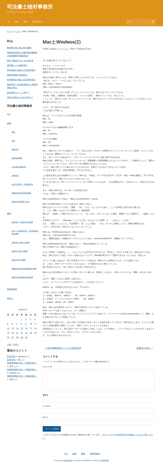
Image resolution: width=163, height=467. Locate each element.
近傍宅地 (11, 356)
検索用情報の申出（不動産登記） (22, 363)
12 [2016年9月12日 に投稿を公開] (8, 328)
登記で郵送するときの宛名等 (20, 60)
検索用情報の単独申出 (17, 75)
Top (8, 22)
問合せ (10, 298)
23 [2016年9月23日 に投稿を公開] (26, 333)
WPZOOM (105, 460)
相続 (13, 132)
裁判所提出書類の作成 (20, 202)
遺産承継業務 (17, 158)
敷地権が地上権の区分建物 (19, 48)
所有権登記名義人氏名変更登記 (21, 70)
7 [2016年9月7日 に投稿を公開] (16, 324)
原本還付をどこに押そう (18, 92)
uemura (53, 49)
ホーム (9, 31)
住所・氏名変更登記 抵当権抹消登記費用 (25, 232)
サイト (45, 417)
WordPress (68, 460)
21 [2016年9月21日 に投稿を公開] (17, 333)
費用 (25, 22)
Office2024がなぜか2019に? (20, 97)
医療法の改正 (145, 348)
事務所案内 (37, 22)
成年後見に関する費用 (20, 243)
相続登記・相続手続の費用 (22, 222)
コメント (47, 367)
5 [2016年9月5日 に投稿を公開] (7, 324)
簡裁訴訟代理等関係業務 (21, 193)
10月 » (16, 344)
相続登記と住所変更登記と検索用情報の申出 (22, 86)
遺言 (13, 141)
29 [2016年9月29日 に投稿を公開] (22, 337)
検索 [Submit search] (153, 22)
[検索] (138, 22)
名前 (45, 395)
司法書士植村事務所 (30, 7)
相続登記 (15, 149)
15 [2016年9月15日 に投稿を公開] (22, 328)
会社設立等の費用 (19, 260)
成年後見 (15, 176)
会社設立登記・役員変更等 (22, 184)
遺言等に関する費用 (20, 251)
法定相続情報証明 (19, 167)
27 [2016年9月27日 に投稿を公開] (13, 337)
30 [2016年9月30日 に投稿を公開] (26, 337)
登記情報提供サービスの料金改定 (62, 348)
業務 (17, 22)
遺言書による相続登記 (17, 65)
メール (46, 406)
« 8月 (9, 344)
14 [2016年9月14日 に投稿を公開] (17, 328)
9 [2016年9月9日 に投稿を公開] (25, 324)
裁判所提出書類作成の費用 (22, 277)
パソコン (17, 31)
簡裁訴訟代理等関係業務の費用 (24, 269)
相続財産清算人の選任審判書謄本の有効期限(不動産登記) (22, 54)
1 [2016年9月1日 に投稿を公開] (21, 319)
